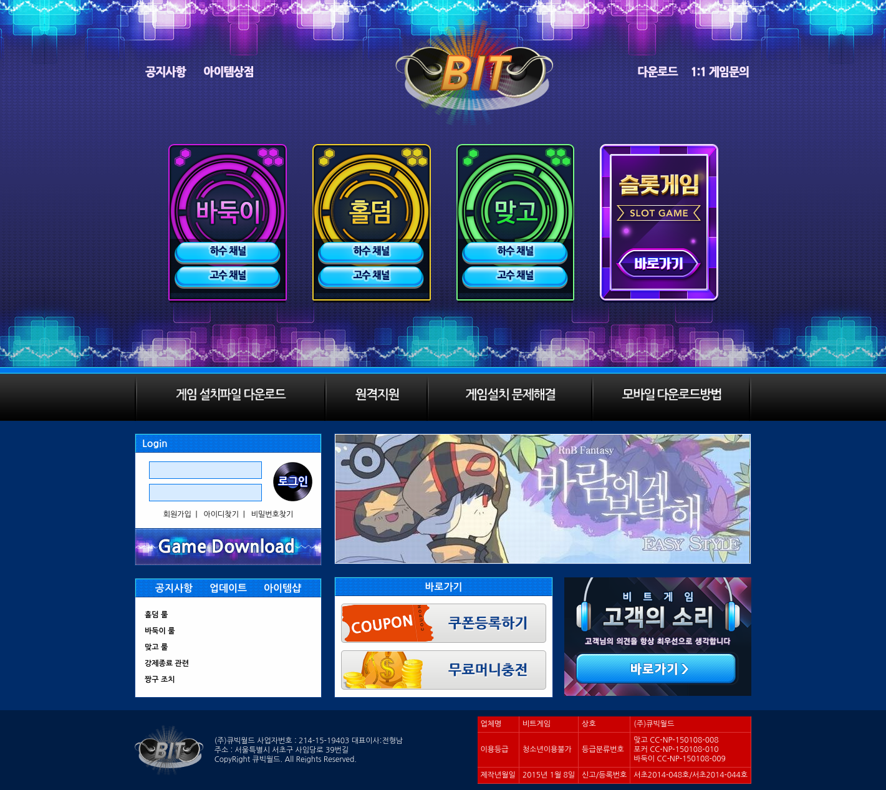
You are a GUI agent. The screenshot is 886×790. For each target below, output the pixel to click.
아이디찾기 (221, 514)
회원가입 (177, 514)
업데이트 (228, 588)
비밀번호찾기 (272, 514)
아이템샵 (282, 588)
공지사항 (174, 588)
